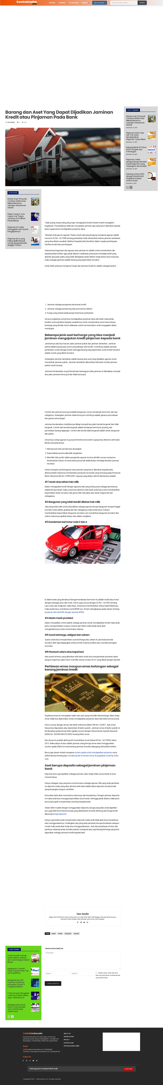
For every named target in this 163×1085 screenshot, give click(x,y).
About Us (67, 1033)
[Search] (142, 3)
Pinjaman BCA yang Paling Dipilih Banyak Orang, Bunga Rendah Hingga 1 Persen (17, 241)
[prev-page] (8, 1016)
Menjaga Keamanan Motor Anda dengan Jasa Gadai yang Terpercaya (16, 1008)
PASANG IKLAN (69, 1043)
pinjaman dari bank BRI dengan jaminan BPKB (64, 612)
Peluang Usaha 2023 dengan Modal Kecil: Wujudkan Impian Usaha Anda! (135, 177)
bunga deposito (60, 814)
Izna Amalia (11, 122)
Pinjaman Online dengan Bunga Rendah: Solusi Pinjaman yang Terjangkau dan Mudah (136, 162)
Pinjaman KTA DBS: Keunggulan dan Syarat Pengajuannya (17, 229)
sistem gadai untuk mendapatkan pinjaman (93, 752)
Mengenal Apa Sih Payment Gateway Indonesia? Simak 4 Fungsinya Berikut (16, 983)
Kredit (60, 934)
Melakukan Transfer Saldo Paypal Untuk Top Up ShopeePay (18, 970)
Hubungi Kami (69, 1037)
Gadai (53, 934)
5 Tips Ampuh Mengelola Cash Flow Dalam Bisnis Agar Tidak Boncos (18, 995)
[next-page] (12, 1016)
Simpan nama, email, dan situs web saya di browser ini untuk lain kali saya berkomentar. (108, 975)
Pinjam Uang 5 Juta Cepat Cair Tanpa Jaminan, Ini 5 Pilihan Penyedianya (16, 217)
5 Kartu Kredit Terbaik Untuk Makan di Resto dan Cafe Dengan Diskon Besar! (18, 958)
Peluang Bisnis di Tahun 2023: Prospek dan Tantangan (136, 149)
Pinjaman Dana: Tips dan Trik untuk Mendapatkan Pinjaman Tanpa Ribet (135, 136)
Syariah (76, 934)
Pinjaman (68, 934)
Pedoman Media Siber (71, 1046)
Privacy (67, 1040)
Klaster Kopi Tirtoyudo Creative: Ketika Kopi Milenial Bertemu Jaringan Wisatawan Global (17, 203)
